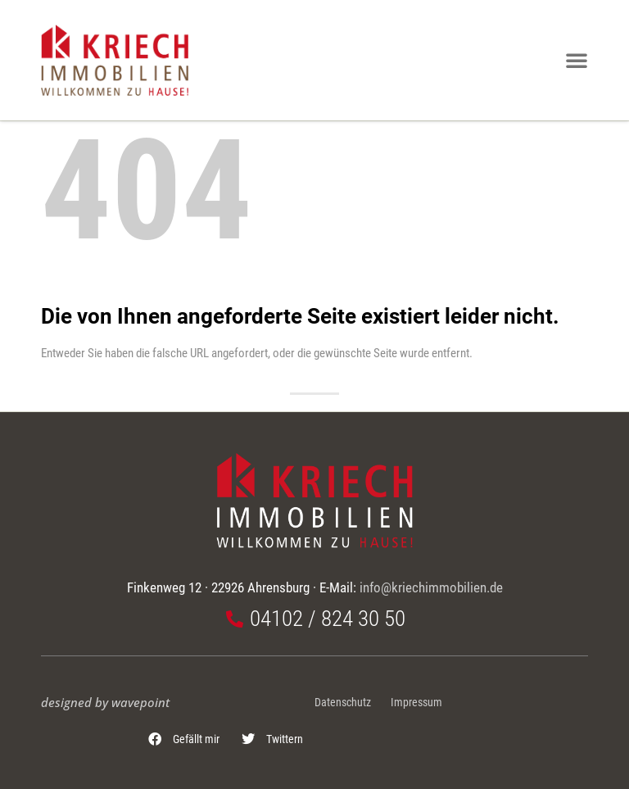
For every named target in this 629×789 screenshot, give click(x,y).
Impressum (416, 703)
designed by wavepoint (105, 702)
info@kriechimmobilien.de (431, 587)
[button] (184, 739)
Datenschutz (342, 703)
